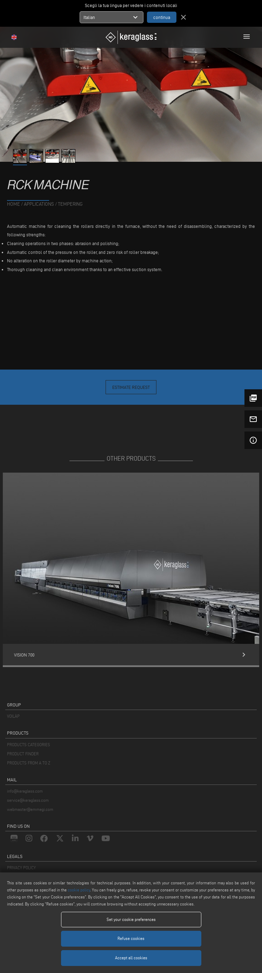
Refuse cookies (131, 938)
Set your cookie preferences (131, 919)
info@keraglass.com (25, 791)
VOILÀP (13, 716)
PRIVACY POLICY (21, 867)
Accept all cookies (131, 957)
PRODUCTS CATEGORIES (28, 744)
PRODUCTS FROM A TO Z (28, 763)
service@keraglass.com (28, 800)
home (13, 204)
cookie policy (79, 890)
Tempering (70, 204)
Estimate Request (131, 387)
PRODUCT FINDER (23, 753)
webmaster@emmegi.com (30, 809)
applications (39, 204)
